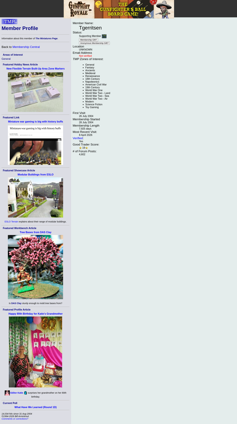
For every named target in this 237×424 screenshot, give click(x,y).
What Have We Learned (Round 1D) (36, 407)
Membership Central (26, 47)
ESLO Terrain (11, 221)
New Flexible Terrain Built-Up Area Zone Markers (35, 68)
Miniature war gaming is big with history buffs (35, 121)
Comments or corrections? (15, 419)
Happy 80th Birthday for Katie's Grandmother (36, 313)
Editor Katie (16, 392)
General (6, 59)
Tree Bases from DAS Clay (35, 232)
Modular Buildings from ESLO (36, 174)
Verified (78, 138)
